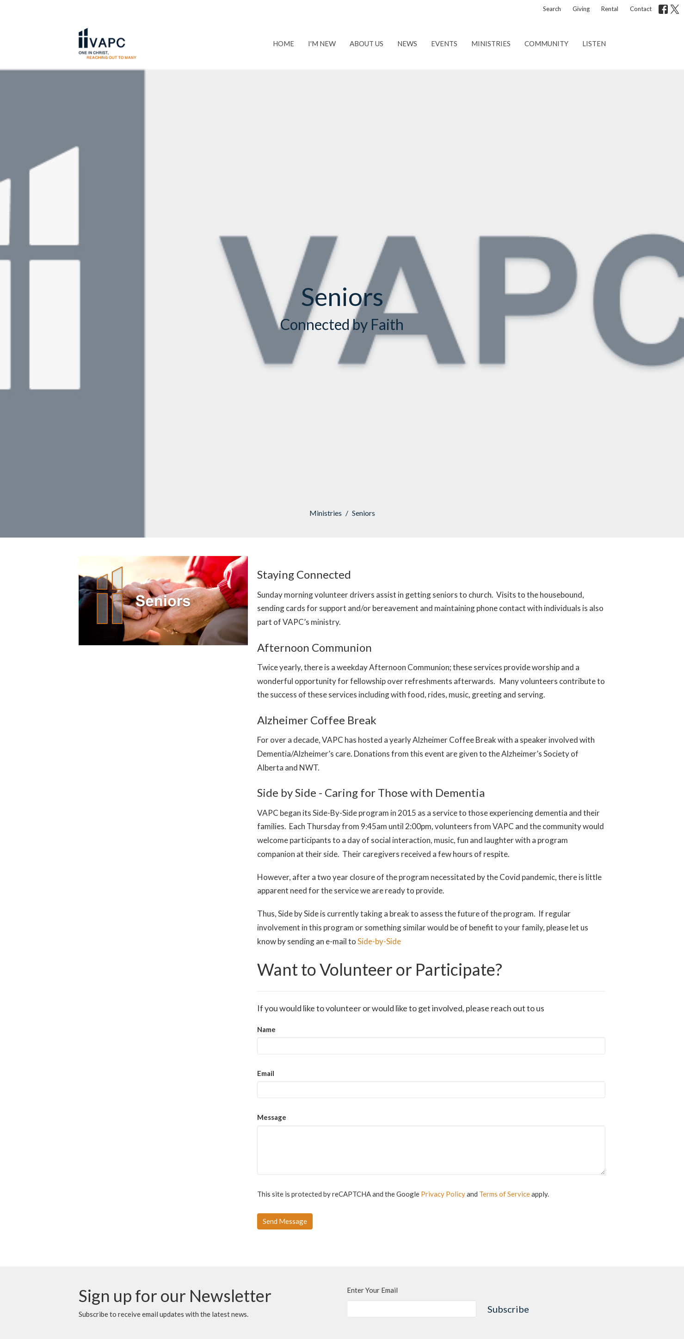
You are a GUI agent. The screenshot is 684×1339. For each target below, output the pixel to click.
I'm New (322, 43)
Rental (609, 8)
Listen (594, 43)
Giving (581, 8)
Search (552, 8)
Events (444, 43)
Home (283, 43)
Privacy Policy (443, 1194)
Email (265, 1073)
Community (546, 43)
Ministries (491, 43)
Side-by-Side (379, 941)
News (407, 43)
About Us (366, 43)
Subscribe (508, 1309)
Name (266, 1029)
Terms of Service (504, 1194)
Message (271, 1117)
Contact (641, 8)
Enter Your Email (372, 1290)
